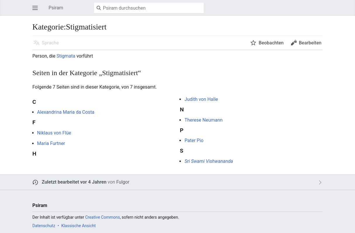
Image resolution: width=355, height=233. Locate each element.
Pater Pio (193, 140)
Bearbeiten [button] (310, 43)
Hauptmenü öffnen (36, 10)
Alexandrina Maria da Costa (65, 112)
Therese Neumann (203, 120)
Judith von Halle (201, 99)
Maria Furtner (51, 143)
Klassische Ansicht (78, 225)
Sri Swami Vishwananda (208, 161)
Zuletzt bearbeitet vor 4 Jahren (74, 182)
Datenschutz (43, 225)
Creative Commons (102, 217)
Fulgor (122, 182)
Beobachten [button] (271, 43)
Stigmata (65, 56)
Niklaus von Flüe (54, 133)
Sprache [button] (50, 43)
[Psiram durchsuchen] (149, 8)
